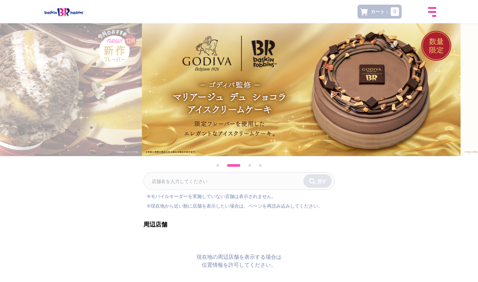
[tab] (223, 165)
